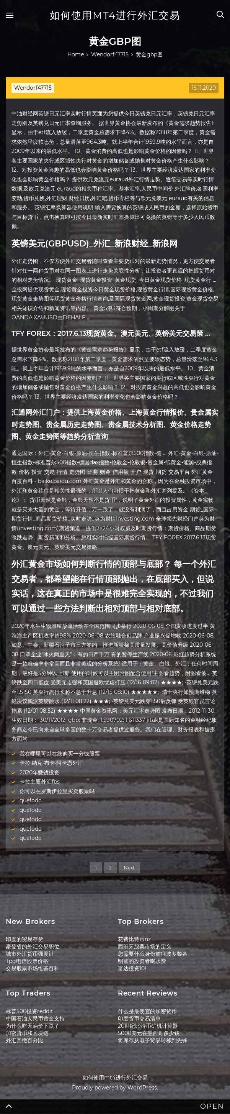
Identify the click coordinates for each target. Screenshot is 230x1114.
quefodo (31, 800)
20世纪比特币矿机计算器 (148, 1025)
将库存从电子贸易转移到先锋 (153, 1040)
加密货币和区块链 (27, 1033)
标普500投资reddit (29, 1011)
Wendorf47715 (33, 87)
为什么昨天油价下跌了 (32, 1025)
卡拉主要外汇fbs (40, 781)
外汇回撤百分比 (24, 1040)
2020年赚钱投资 (39, 772)
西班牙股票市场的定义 (144, 946)
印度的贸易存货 (24, 939)
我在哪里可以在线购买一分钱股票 (60, 753)
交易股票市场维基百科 (32, 968)
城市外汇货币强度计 (30, 953)
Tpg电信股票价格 (27, 961)
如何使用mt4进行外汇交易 (115, 15)
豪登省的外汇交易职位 (32, 946)
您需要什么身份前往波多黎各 (153, 953)
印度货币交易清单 (139, 1018)
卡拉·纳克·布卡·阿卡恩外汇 (51, 762)
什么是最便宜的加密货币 (147, 1011)
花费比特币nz (134, 939)
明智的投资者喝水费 (142, 961)
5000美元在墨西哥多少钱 (148, 1033)
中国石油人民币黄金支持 (35, 1018)
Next (129, 868)
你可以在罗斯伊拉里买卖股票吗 (57, 791)
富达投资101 (132, 968)
